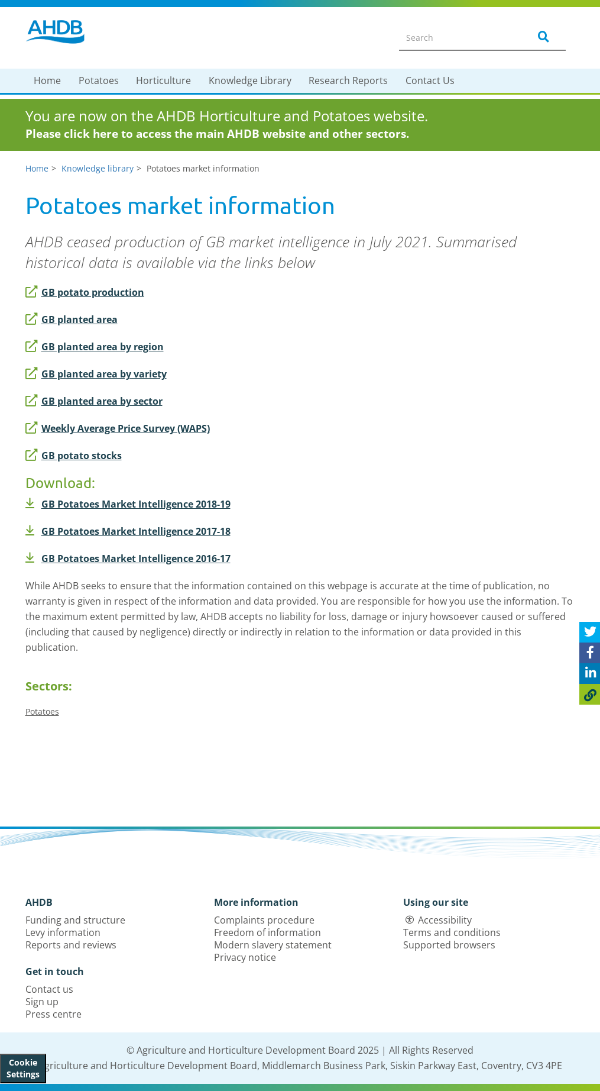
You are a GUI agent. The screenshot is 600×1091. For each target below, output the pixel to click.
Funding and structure (75, 920)
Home (47, 80)
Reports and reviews (70, 944)
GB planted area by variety (96, 373)
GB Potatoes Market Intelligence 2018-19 (128, 504)
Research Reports (348, 80)
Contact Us (430, 80)
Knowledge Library (250, 80)
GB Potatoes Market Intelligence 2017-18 (128, 531)
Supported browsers (449, 944)
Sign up (42, 1001)
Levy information (62, 932)
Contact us (49, 989)
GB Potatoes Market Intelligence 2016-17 (128, 558)
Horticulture (163, 80)
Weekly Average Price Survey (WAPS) (117, 428)
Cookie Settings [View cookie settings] (23, 1068)
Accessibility (445, 920)
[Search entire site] (457, 37)
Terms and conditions (452, 932)
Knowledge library (97, 168)
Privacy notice (245, 957)
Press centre (53, 1014)
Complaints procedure (264, 920)
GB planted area (71, 319)
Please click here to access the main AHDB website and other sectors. (217, 133)
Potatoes (99, 80)
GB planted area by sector (94, 401)
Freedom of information (267, 932)
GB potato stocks (73, 455)
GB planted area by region (94, 346)
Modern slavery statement (273, 944)
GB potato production (84, 292)
